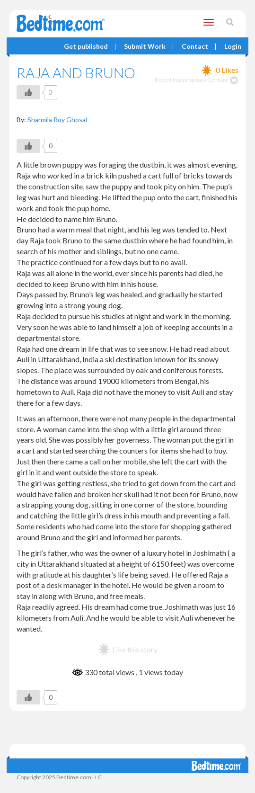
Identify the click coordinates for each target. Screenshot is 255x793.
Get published (86, 47)
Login (232, 47)
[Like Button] (28, 92)
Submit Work (145, 47)
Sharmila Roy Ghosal (57, 120)
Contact (195, 47)
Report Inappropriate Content (196, 79)
